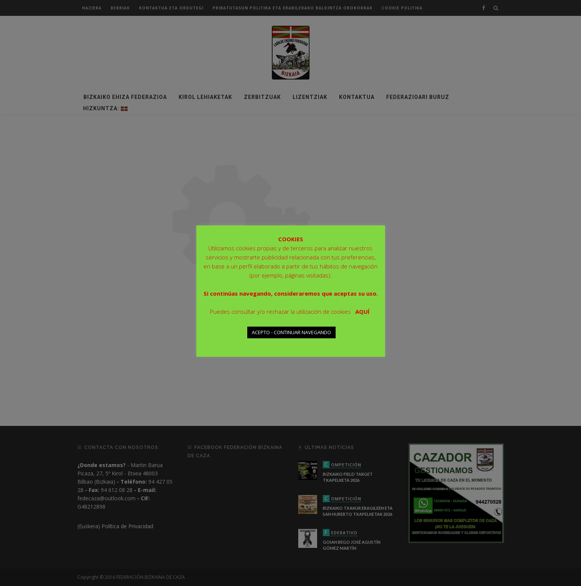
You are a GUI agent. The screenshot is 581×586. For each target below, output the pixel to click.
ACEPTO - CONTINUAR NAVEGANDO (291, 332)
